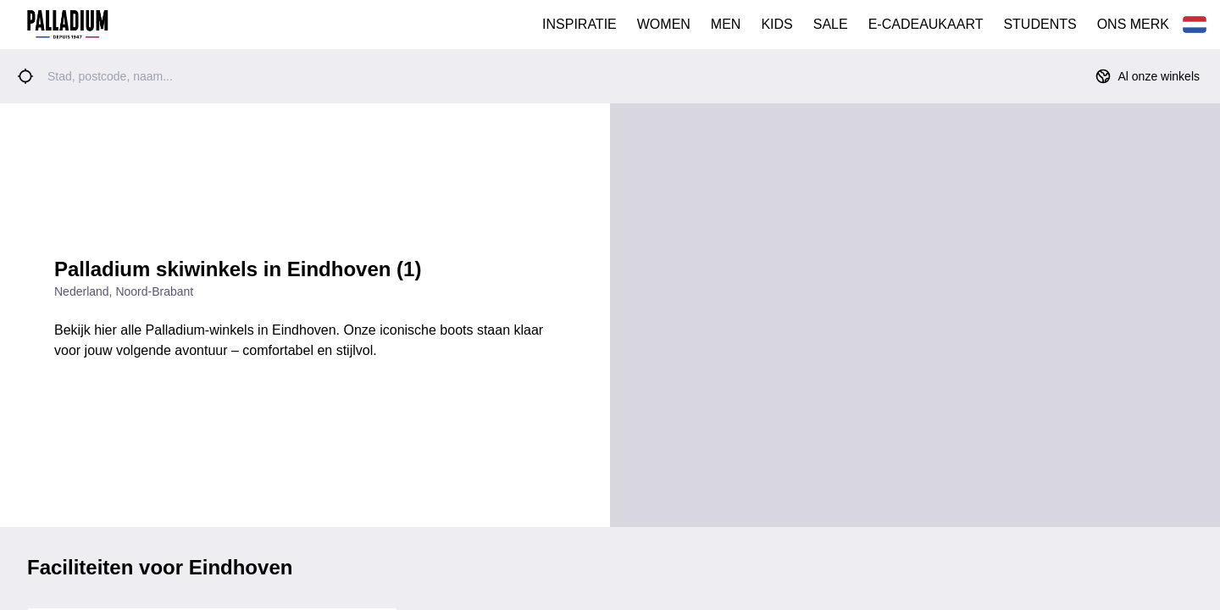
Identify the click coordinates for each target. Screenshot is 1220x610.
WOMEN (663, 24)
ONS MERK (1133, 24)
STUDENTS (1039, 24)
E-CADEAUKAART (926, 24)
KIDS (776, 24)
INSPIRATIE (579, 24)
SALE (830, 24)
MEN (726, 24)
